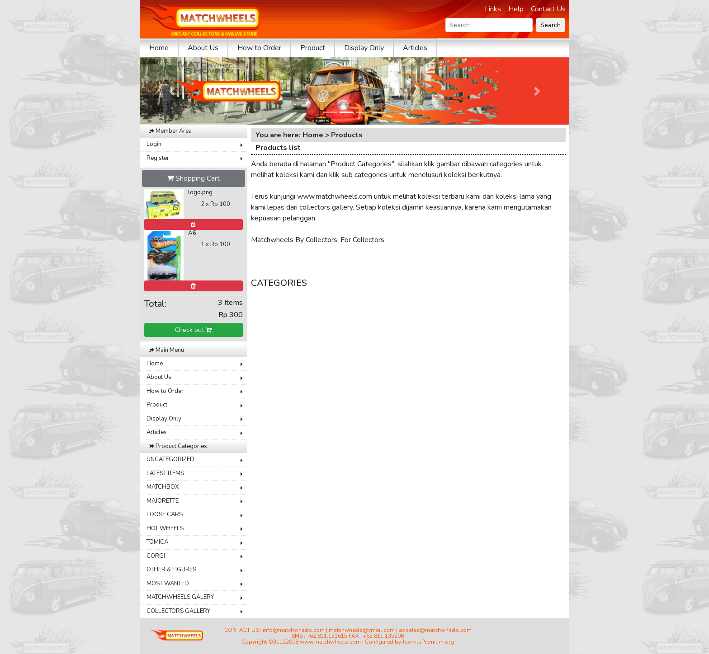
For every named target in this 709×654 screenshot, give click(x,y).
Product (312, 48)
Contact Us (548, 9)
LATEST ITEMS (165, 473)
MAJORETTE (163, 501)
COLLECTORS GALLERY (178, 611)
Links (493, 9)
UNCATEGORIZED (170, 459)
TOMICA (157, 542)
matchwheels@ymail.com (362, 630)
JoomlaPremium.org (428, 641)
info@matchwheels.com (294, 630)
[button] (172, 91)
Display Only (364, 48)
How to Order (259, 48)
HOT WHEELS (165, 528)
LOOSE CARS (165, 514)
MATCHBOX (163, 487)
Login (154, 144)
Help (516, 9)
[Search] (489, 25)
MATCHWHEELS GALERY (180, 597)
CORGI (156, 556)
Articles (415, 48)
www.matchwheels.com (330, 641)
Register (158, 158)
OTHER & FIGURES (171, 569)
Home (159, 48)
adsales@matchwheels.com (435, 630)
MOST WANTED (168, 583)
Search (550, 25)
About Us (203, 48)
